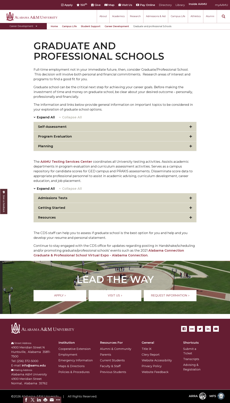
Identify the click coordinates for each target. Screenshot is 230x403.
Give (96, 5)
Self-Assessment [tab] (52, 127)
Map (109, 5)
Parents (105, 354)
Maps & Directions (71, 366)
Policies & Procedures (74, 372)
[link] (26, 400)
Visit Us (125, 5)
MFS (217, 396)
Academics (118, 16)
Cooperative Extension (74, 349)
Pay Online (145, 5)
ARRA (197, 396)
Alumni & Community (115, 349)
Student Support (90, 26)
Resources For (111, 342)
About (103, 16)
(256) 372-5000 (27, 361)
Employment (67, 354)
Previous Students (113, 372)
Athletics (196, 16)
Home (54, 26)
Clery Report (151, 354)
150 (82, 5)
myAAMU (221, 5)
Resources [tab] (47, 217)
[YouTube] (216, 329)
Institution (66, 342)
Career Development (117, 26)
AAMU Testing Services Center (66, 162)
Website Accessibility (157, 360)
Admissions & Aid (155, 16)
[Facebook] (184, 329)
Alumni (210, 16)
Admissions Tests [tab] (52, 198)
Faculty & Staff (110, 366)
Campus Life (178, 16)
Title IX (147, 349)
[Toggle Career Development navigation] (23, 26)
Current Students (112, 360)
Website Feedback (155, 372)
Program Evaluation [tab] (55, 136)
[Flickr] (192, 329)
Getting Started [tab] (51, 208)
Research (135, 16)
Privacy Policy (152, 366)
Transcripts (191, 359)
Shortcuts (191, 342)
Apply (67, 5)
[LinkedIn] (208, 329)
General (148, 342)
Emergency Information (75, 360)
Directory (165, 5)
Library (180, 5)
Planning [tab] (45, 146)
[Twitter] (200, 329)
